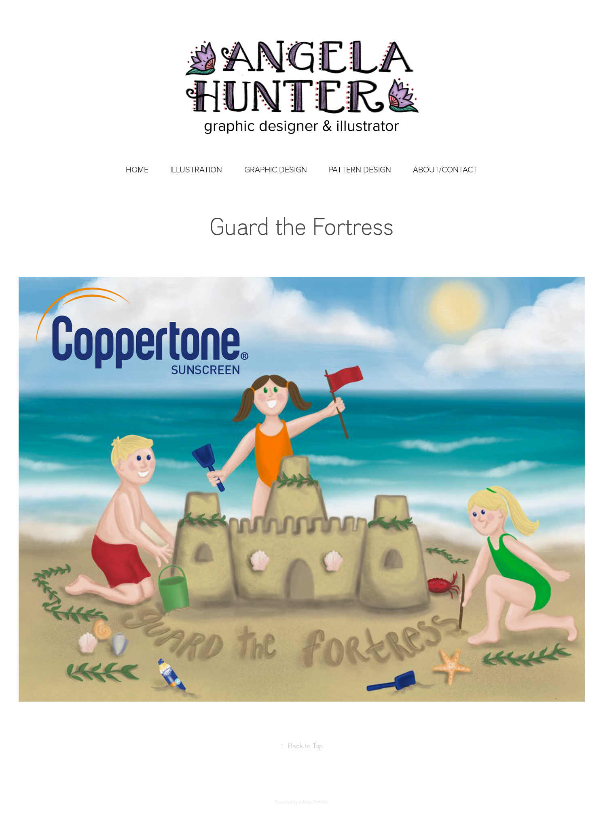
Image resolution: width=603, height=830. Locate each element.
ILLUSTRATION (196, 169)
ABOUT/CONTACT (445, 169)
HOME (137, 169)
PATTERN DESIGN (360, 169)
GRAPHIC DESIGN (275, 169)
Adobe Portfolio (313, 802)
